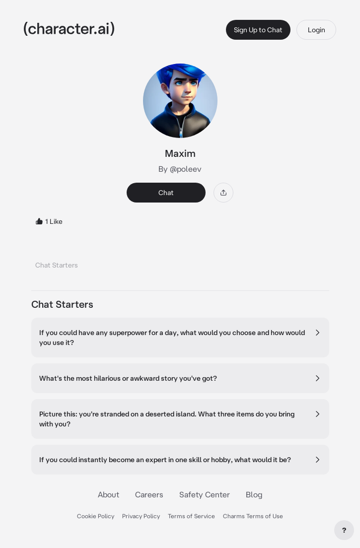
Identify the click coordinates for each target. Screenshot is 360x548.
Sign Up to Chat (258, 30)
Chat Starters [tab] (56, 265)
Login (316, 30)
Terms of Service (191, 516)
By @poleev (180, 168)
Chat (166, 193)
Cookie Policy (95, 516)
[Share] (223, 193)
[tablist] (180, 262)
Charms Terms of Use (253, 516)
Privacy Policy (141, 516)
